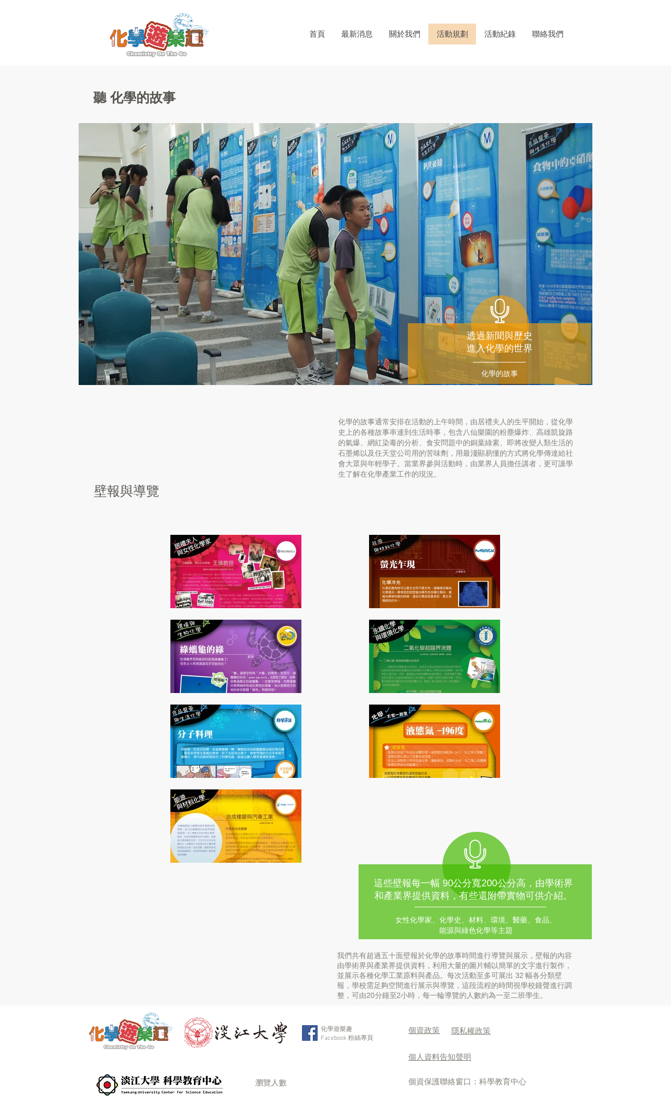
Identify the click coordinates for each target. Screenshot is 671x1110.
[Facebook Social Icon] (310, 1033)
